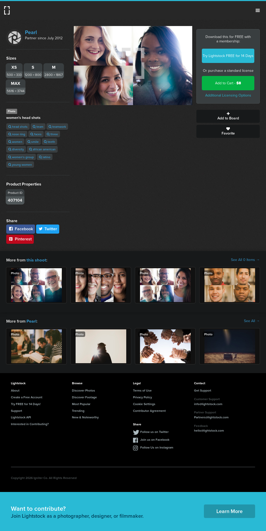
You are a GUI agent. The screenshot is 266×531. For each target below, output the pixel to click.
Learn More (229, 510)
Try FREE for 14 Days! (26, 403)
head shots (18, 126)
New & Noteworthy (85, 416)
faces (36, 134)
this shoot (35, 260)
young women (20, 164)
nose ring (16, 134)
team (38, 126)
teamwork (57, 126)
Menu (258, 10)
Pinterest (20, 239)
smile (33, 141)
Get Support (202, 390)
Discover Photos (83, 390)
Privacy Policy (142, 396)
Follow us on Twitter (154, 431)
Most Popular (81, 403)
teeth (49, 141)
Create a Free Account (26, 396)
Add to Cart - (228, 83)
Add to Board (228, 116)
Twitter (47, 229)
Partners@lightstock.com (211, 416)
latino (44, 157)
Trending (78, 410)
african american (42, 149)
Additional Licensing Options (228, 95)
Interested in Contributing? (30, 423)
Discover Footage (84, 396)
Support (16, 410)
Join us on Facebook (154, 439)
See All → (252, 320)
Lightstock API (21, 416)
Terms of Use (142, 390)
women (15, 141)
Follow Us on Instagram (156, 447)
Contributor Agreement (149, 410)
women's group (21, 157)
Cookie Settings (144, 403)
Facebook (20, 229)
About (15, 390)
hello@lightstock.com (209, 430)
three (52, 134)
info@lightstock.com (208, 403)
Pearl (31, 32)
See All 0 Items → (245, 260)
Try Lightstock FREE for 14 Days (228, 56)
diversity (16, 149)
